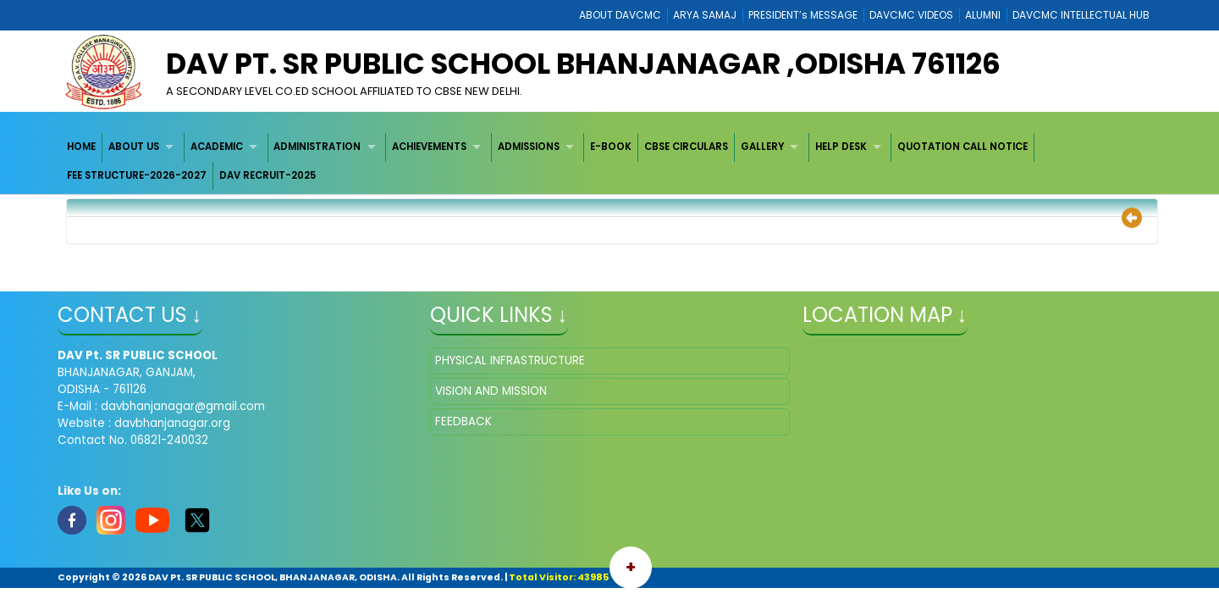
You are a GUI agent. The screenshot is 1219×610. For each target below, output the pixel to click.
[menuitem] (82, 147)
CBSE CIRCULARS (686, 146)
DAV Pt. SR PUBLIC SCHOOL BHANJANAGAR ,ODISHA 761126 (583, 63)
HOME (81, 146)
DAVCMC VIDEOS (911, 15)
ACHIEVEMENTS (429, 146)
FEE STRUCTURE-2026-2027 (137, 175)
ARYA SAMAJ (704, 15)
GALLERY (762, 146)
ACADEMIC (216, 146)
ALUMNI (983, 15)
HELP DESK (841, 146)
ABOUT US (133, 146)
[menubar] (610, 161)
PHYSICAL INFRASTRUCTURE (510, 360)
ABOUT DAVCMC (620, 15)
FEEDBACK (463, 421)
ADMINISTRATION (317, 146)
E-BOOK (611, 146)
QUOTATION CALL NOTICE (962, 146)
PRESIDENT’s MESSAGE (803, 15)
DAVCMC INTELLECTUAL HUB (1081, 15)
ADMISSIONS (529, 146)
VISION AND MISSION (491, 391)
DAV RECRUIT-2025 (267, 175)
